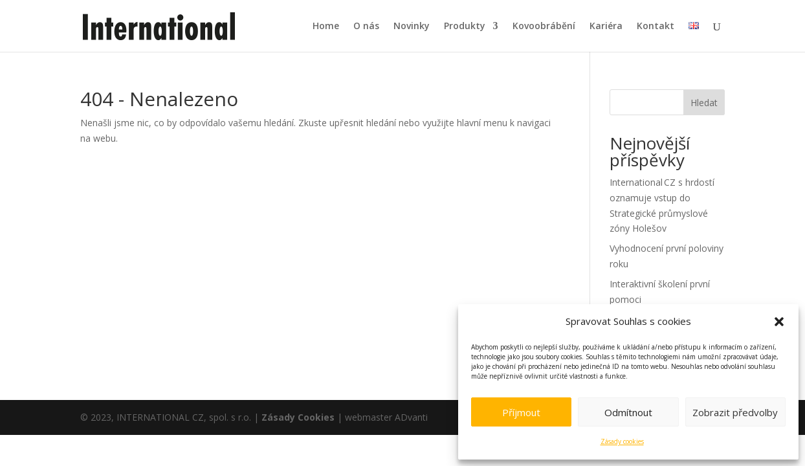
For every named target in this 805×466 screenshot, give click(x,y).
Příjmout (521, 412)
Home (326, 26)
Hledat (704, 102)
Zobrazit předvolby (735, 412)
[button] (779, 321)
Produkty (464, 26)
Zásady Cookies (298, 417)
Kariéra (606, 26)
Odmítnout (628, 412)
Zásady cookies (622, 441)
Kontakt (655, 26)
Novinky (411, 26)
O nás (366, 26)
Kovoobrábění (544, 26)
